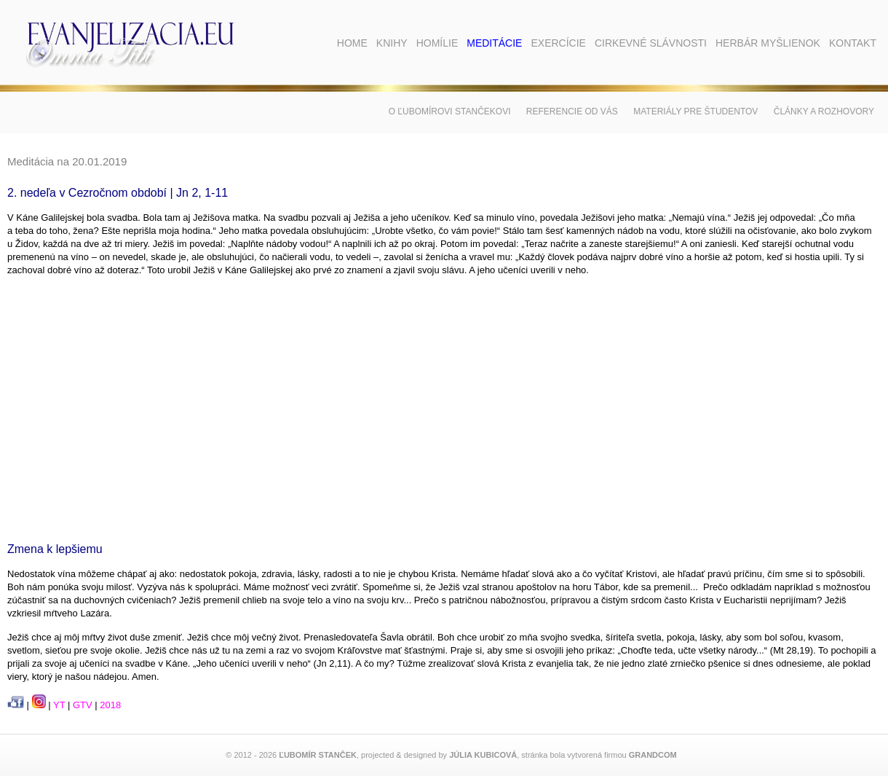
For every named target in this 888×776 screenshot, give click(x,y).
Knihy (392, 43)
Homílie (437, 43)
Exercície (558, 43)
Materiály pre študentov (695, 111)
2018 (110, 704)
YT (59, 704)
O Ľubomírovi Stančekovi (450, 111)
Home (352, 43)
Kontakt (852, 43)
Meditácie (494, 43)
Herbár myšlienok (767, 43)
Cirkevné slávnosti (651, 43)
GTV (82, 704)
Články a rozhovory (824, 111)
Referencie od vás (572, 111)
